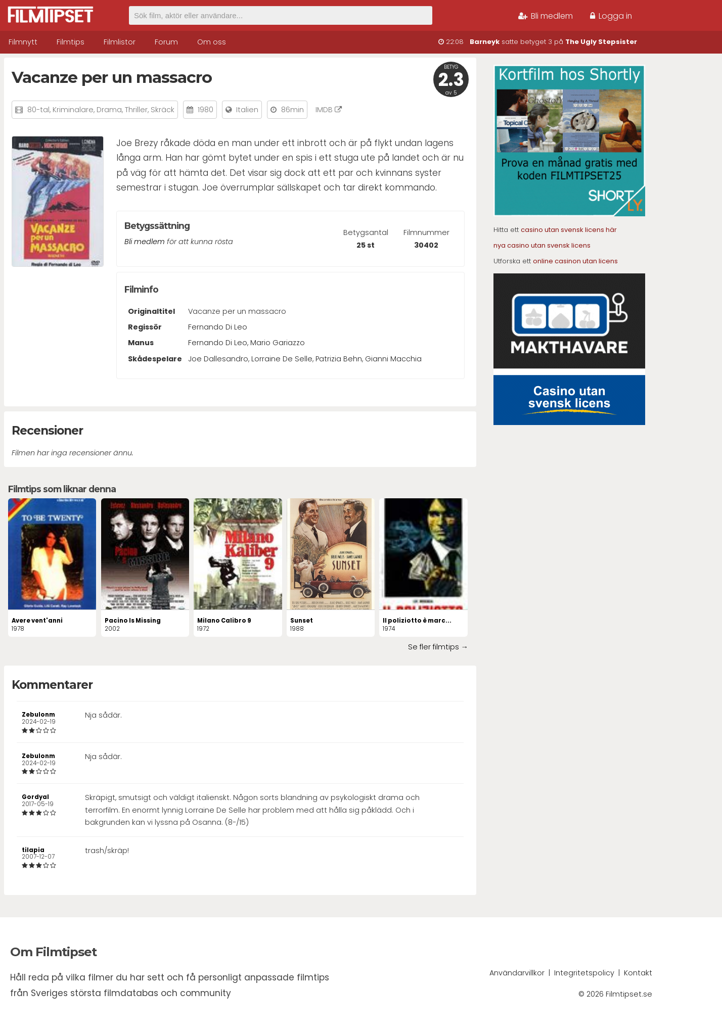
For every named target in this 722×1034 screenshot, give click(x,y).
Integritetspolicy (584, 973)
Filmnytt (23, 42)
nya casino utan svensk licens (542, 245)
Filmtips (70, 42)
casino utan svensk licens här (569, 229)
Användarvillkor (517, 973)
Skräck (162, 110)
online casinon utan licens (575, 261)
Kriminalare (73, 110)
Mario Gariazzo (277, 343)
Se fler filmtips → (438, 647)
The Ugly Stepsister (601, 41)
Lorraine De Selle (281, 359)
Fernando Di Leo (217, 327)
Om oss (211, 42)
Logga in (611, 16)
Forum (166, 42)
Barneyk (485, 41)
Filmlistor (120, 42)
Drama (109, 110)
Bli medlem (545, 16)
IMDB (328, 110)
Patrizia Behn (338, 359)
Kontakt (638, 973)
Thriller (136, 110)
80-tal (38, 110)
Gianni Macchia (393, 359)
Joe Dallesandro (218, 359)
